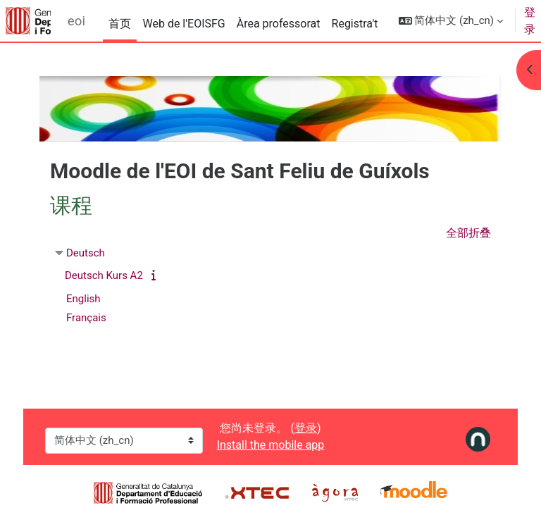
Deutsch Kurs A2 (104, 275)
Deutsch (85, 253)
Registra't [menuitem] (355, 23)
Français (86, 317)
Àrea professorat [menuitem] (279, 23)
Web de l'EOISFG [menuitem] (183, 23)
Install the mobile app (271, 445)
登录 (529, 21)
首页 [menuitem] (119, 23)
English (83, 298)
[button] (451, 21)
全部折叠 (468, 233)
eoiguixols (77, 21)
